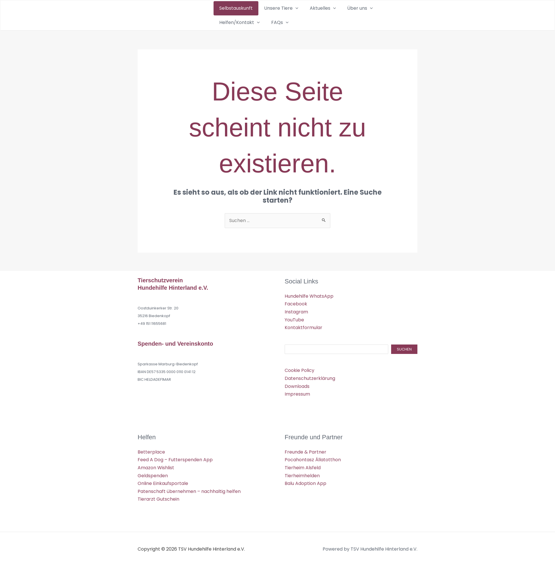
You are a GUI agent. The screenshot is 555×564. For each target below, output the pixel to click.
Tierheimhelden (302, 474)
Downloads (297, 385)
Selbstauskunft (232, 15)
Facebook (296, 303)
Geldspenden (153, 474)
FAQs (400, 15)
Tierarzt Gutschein (158, 497)
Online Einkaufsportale (163, 481)
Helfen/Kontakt (368, 15)
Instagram (296, 311)
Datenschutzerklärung (310, 377)
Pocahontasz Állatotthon (313, 458)
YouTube (294, 319)
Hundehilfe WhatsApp (309, 296)
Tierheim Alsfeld (303, 466)
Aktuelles (303, 15)
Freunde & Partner (305, 450)
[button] (283, 15)
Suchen (404, 348)
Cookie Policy (299, 369)
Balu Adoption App (305, 481)
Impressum (297, 393)
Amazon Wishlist (156, 466)
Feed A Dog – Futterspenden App (175, 458)
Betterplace (151, 450)
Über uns (332, 15)
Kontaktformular (303, 327)
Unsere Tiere (269, 15)
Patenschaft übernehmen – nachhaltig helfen (189, 489)
